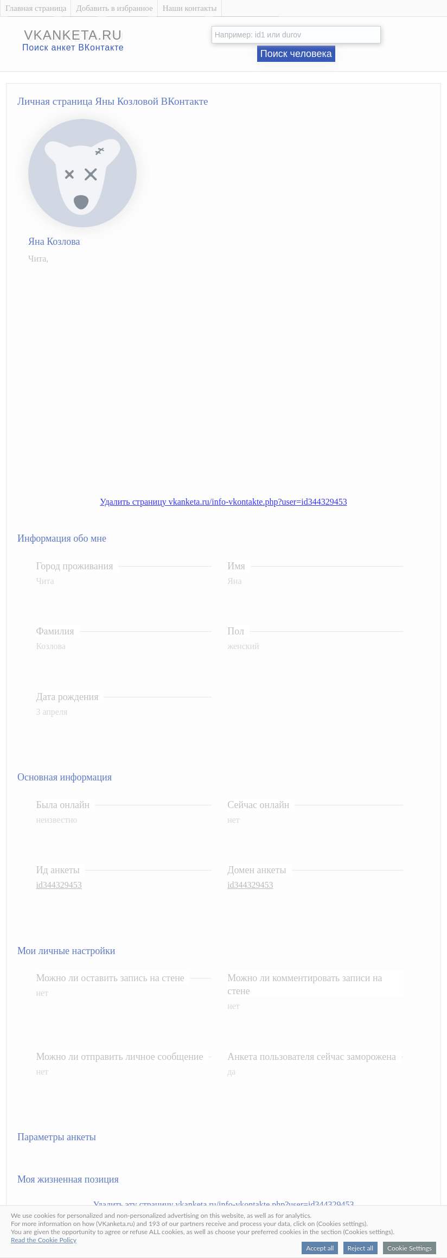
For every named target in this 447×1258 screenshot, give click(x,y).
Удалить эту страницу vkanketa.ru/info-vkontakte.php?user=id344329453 (223, 1204)
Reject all (360, 1248)
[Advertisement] (106, 374)
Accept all (320, 1248)
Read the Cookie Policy (43, 1240)
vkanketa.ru (73, 35)
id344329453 (58, 885)
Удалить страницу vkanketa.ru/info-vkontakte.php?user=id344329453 (223, 501)
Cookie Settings (409, 1248)
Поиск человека (296, 53)
